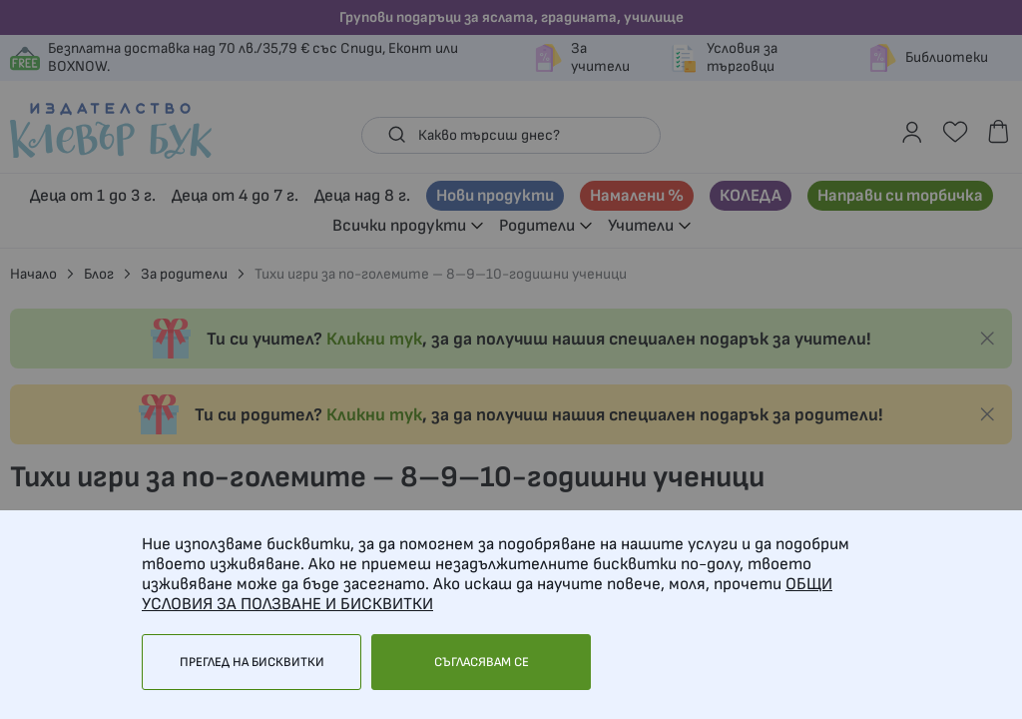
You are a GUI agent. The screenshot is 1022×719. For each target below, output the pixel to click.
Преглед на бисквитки (252, 662)
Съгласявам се (481, 662)
